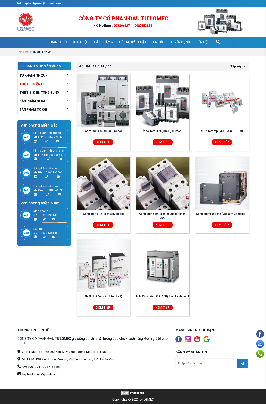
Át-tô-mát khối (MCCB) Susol (103, 131)
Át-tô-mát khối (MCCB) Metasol (162, 131)
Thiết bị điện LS (32, 84)
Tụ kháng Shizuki (34, 75)
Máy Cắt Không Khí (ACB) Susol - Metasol (162, 296)
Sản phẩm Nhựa (32, 101)
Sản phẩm (103, 42)
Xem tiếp (103, 142)
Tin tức (158, 42)
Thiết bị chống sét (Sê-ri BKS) (103, 296)
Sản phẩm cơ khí (33, 109)
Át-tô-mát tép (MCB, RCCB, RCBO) (222, 131)
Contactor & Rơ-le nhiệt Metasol (103, 213)
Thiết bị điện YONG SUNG (39, 92)
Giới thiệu (80, 42)
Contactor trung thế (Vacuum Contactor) (222, 213)
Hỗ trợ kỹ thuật (132, 42)
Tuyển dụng (180, 42)
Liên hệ (201, 42)
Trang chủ (58, 42)
